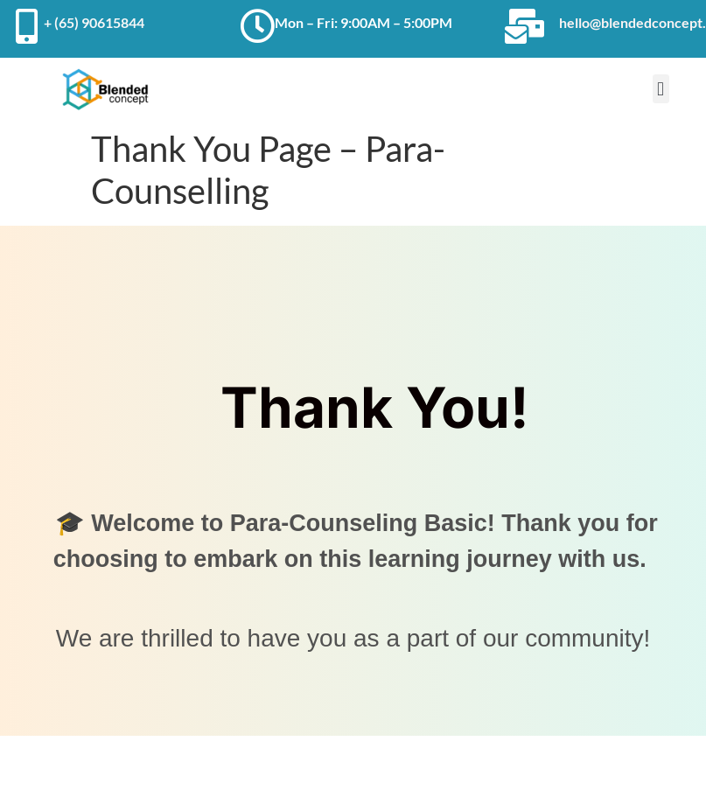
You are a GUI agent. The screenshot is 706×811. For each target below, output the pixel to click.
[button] (661, 88)
